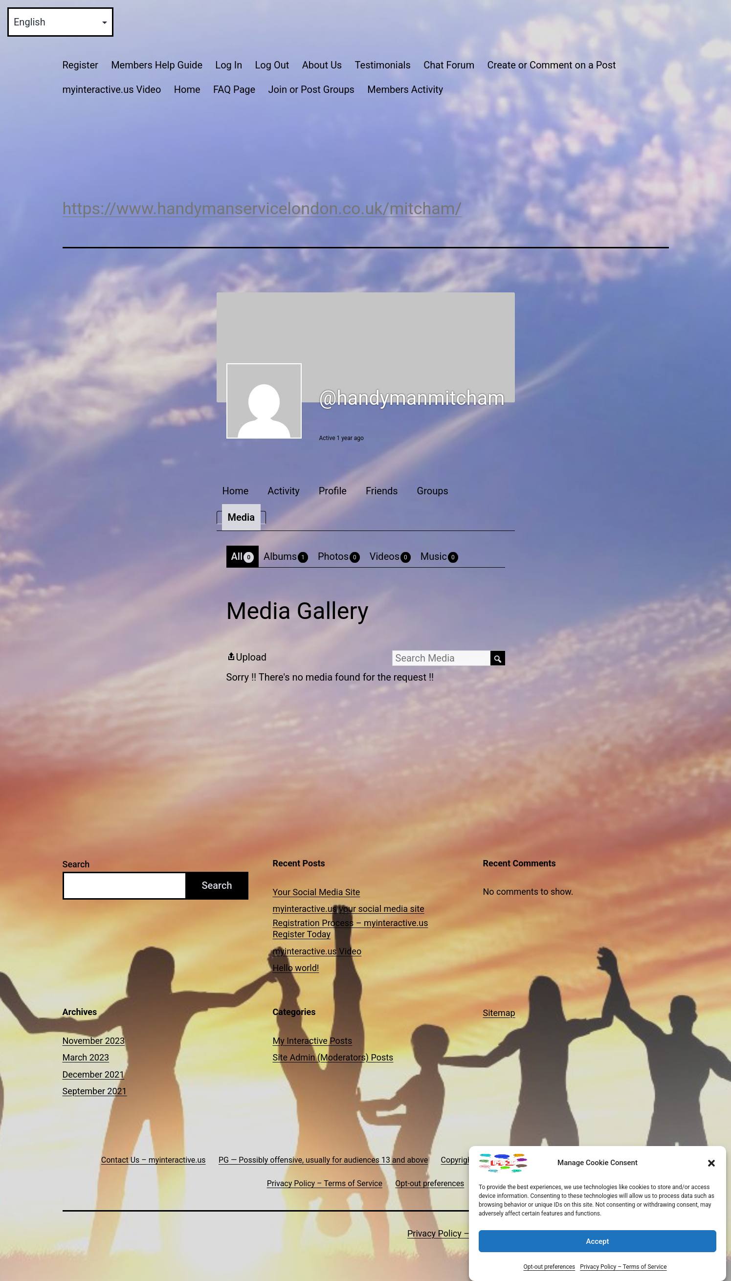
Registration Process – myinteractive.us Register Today (350, 928)
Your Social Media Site (316, 892)
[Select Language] (60, 22)
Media (241, 517)
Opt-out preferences (549, 1273)
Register (80, 65)
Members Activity (405, 89)
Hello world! (296, 968)
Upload (246, 657)
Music (439, 557)
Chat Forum (448, 65)
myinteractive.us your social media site (348, 909)
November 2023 (94, 1041)
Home (187, 89)
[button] (711, 1170)
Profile (333, 491)
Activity (283, 491)
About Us (322, 65)
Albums (286, 557)
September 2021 (95, 1091)
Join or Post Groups (311, 89)
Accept (597, 1247)
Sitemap (499, 1013)
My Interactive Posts (313, 1041)
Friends (382, 491)
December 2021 (94, 1074)
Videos (390, 557)
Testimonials (383, 65)
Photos (339, 557)
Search (76, 864)
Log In (228, 65)
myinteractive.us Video (112, 89)
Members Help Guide (156, 65)
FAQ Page (234, 89)
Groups (432, 491)
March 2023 (86, 1057)
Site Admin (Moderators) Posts (333, 1057)
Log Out (272, 65)
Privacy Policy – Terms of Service (623, 1273)
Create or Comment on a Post (551, 65)
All (242, 557)
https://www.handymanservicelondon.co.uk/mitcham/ (262, 208)
